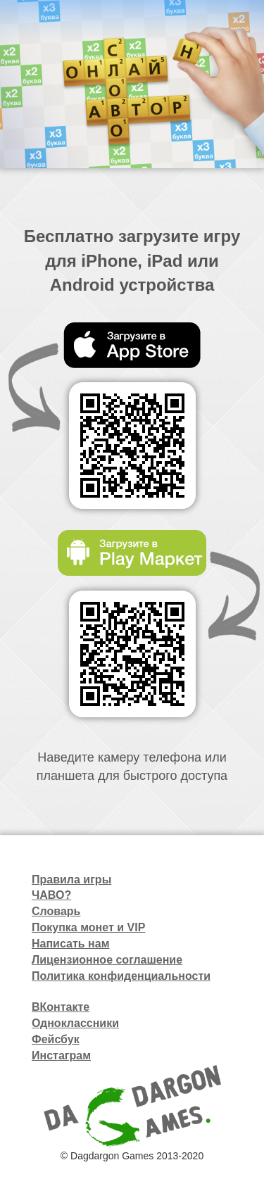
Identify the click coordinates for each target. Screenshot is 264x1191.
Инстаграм (61, 1055)
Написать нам (70, 944)
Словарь (56, 911)
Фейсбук (56, 1039)
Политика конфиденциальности (121, 976)
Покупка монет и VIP (88, 927)
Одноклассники (75, 1023)
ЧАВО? (51, 895)
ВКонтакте (60, 1007)
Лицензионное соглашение (107, 960)
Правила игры (71, 880)
